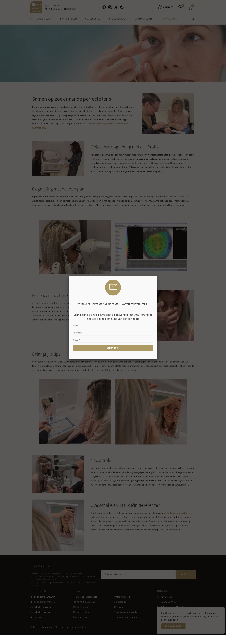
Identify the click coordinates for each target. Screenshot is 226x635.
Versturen (113, 347)
